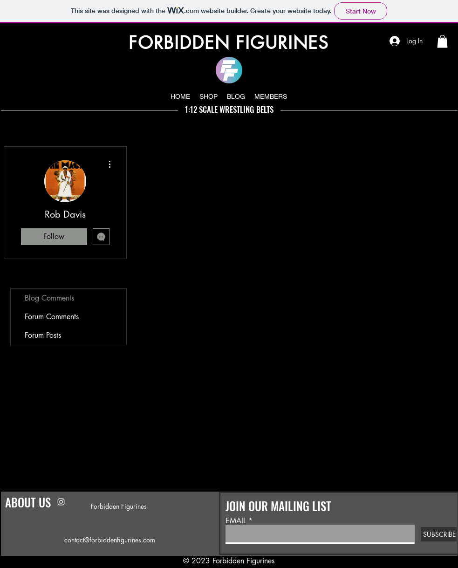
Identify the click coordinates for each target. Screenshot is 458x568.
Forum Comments (52, 317)
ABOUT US (28, 502)
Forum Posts (43, 335)
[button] (442, 41)
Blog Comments (49, 298)
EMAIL (236, 521)
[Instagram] (61, 501)
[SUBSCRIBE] (439, 534)
